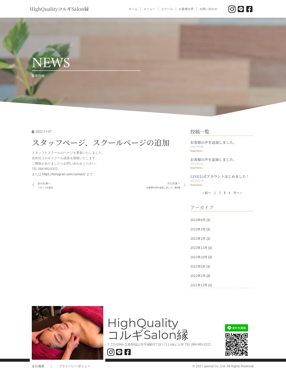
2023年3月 (198, 229)
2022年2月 (198, 276)
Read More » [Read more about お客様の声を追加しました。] (197, 151)
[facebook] (249, 9)
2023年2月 (198, 239)
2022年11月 (198, 248)
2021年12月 (198, 286)
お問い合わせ (208, 9)
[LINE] (240, 9)
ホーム (133, 9)
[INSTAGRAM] (232, 9)
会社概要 (38, 367)
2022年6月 (198, 267)
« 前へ (206, 193)
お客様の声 (186, 9)
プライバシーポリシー (75, 367)
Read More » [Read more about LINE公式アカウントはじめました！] (197, 185)
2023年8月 (198, 220)
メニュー (149, 9)
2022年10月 (198, 257)
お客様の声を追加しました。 (213, 142)
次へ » (237, 193)
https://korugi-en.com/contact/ (64, 175)
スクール (167, 9)
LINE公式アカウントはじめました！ (219, 176)
